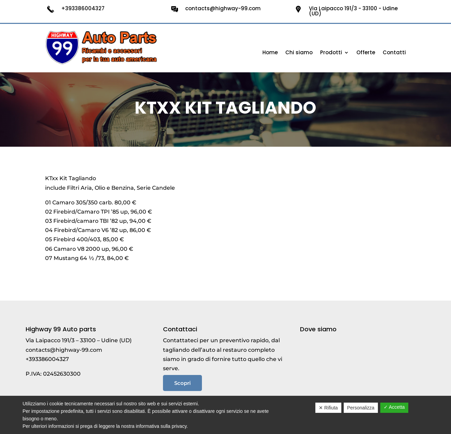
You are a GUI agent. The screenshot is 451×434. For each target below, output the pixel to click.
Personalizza (360, 407)
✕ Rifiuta (328, 407)
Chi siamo (299, 53)
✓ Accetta (394, 407)
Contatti (394, 53)
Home (270, 53)
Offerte (365, 53)
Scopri (182, 383)
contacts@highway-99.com (64, 350)
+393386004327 (47, 359)
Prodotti (331, 53)
